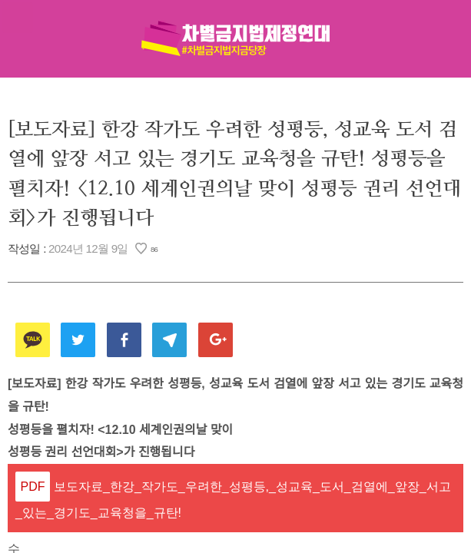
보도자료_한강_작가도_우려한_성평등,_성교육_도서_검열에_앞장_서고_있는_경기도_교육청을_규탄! (233, 500)
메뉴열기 (17, 17)
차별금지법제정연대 (236, 38)
